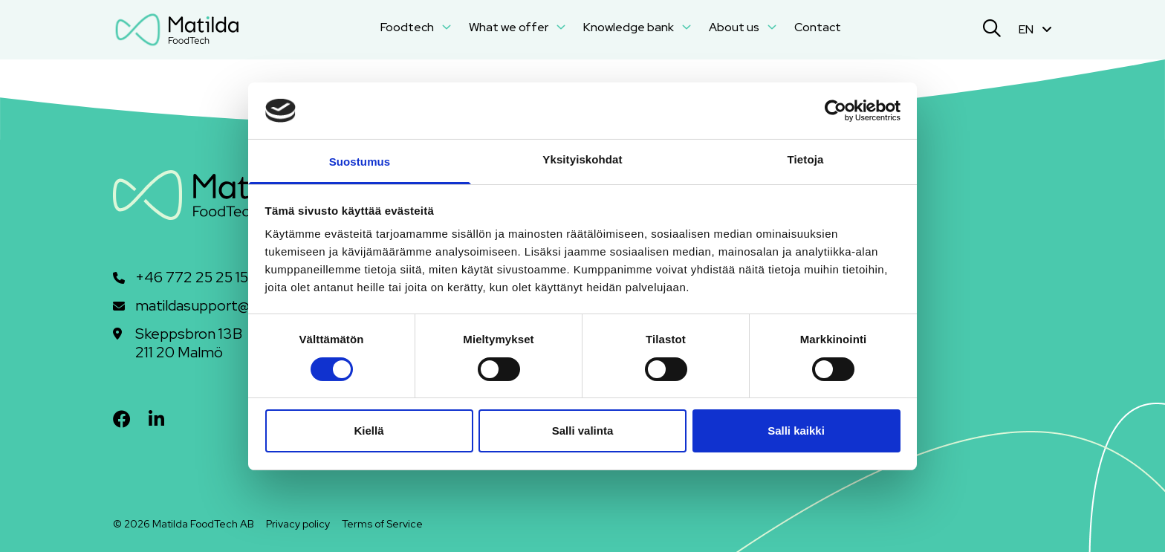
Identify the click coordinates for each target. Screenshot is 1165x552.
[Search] (992, 30)
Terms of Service (382, 523)
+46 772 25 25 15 (191, 277)
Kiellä (368, 430)
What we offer (517, 27)
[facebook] (122, 419)
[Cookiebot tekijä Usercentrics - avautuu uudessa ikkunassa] (835, 111)
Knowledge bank (637, 27)
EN (1035, 29)
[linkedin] (156, 419)
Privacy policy (298, 523)
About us (742, 27)
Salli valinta (583, 430)
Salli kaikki (796, 430)
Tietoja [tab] (806, 159)
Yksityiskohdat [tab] (582, 159)
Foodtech (415, 27)
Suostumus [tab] (360, 161)
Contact (817, 27)
